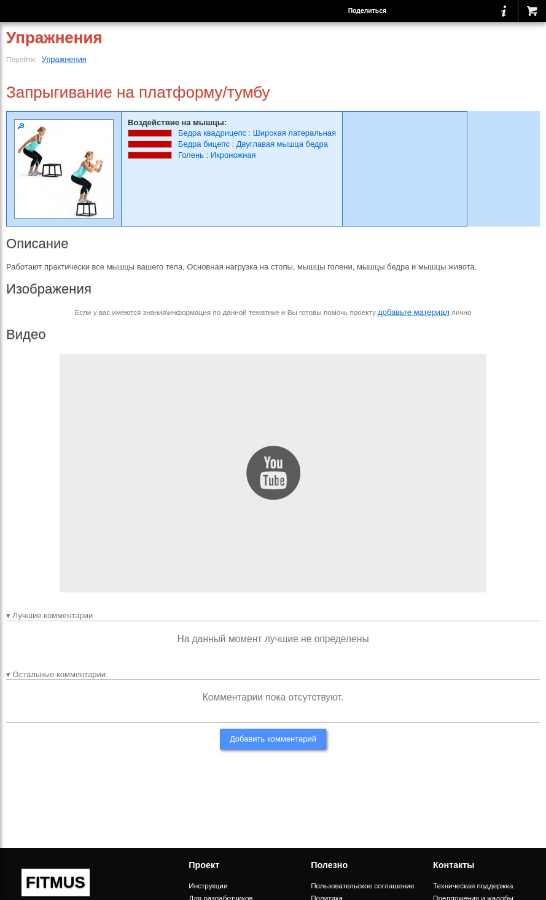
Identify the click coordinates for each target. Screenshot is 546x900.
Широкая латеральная (294, 133)
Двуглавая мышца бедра (282, 144)
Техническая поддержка (473, 886)
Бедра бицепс (204, 144)
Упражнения (64, 59)
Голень (191, 155)
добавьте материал (414, 312)
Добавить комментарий (273, 738)
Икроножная (233, 155)
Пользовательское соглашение (362, 886)
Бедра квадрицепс (212, 133)
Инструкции (208, 886)
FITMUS (55, 882)
